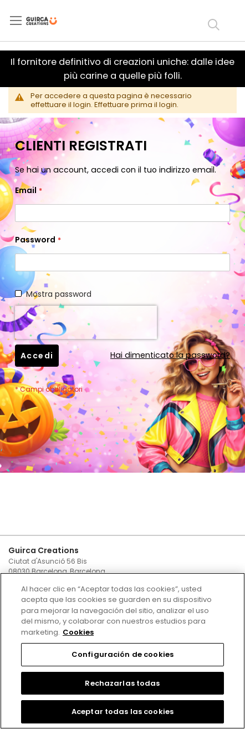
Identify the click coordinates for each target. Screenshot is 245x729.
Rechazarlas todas (122, 683)
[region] (122, 651)
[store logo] (50, 21)
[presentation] (86, 322)
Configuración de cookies (122, 654)
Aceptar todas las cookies (122, 711)
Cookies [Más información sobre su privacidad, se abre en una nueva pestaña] (78, 632)
